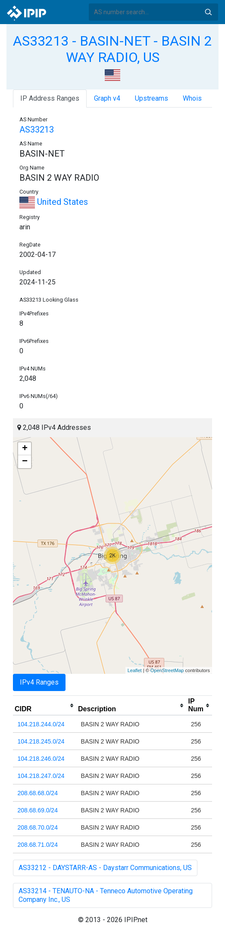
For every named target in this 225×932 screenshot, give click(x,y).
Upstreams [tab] (151, 98)
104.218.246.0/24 (41, 758)
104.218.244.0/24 (41, 724)
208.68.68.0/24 (38, 793)
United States (53, 202)
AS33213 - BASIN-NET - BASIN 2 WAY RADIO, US (112, 49)
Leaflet (135, 670)
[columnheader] (44, 706)
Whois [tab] (192, 98)
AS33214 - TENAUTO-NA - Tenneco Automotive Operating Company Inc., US (106, 895)
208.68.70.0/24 (38, 827)
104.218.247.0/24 (41, 775)
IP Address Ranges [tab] (49, 98)
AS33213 (36, 129)
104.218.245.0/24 (41, 741)
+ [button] (25, 448)
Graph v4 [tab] (107, 98)
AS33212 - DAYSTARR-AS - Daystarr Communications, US (105, 868)
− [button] (25, 461)
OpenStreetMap (167, 670)
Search (208, 12)
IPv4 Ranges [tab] (39, 682)
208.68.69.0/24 (38, 810)
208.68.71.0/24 (38, 844)
